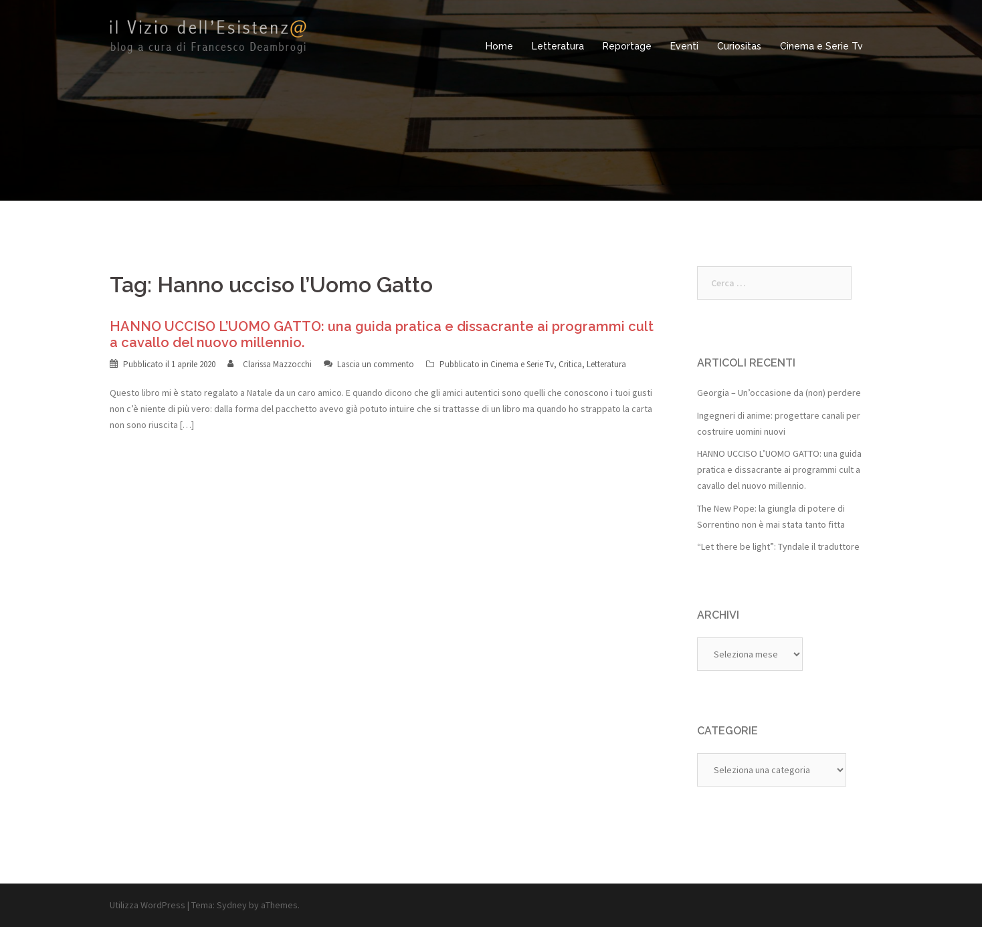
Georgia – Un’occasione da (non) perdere (779, 393)
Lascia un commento (375, 364)
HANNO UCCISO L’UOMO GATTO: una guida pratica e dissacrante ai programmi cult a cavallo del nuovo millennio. (779, 469)
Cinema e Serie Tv (821, 46)
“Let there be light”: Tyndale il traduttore (778, 546)
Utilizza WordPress (147, 905)
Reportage (627, 46)
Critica (570, 364)
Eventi (684, 46)
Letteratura (558, 46)
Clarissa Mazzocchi (277, 364)
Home (499, 46)
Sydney (232, 905)
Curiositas (739, 46)
